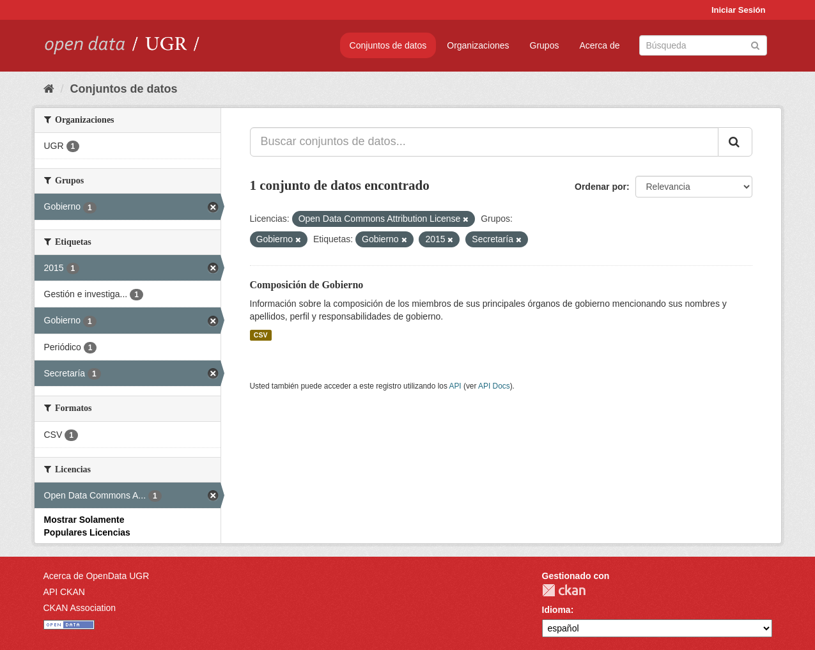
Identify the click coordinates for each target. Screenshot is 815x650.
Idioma (556, 610)
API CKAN (64, 592)
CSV (261, 335)
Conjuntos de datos (388, 45)
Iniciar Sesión (738, 10)
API (455, 386)
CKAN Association (79, 608)
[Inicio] (48, 88)
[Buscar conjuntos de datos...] (484, 142)
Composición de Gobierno (307, 284)
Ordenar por (600, 187)
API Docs (494, 386)
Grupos (544, 45)
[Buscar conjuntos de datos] (703, 45)
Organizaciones (478, 45)
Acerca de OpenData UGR (96, 576)
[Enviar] (755, 44)
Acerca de (599, 45)
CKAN (564, 590)
